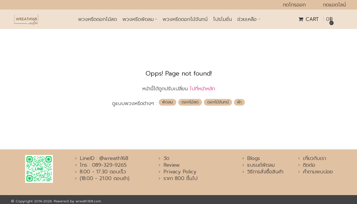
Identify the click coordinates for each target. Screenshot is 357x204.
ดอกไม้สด (190, 102)
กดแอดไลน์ (334, 5)
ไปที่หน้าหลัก (202, 89)
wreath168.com (88, 201)
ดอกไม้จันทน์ (218, 102)
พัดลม (167, 102)
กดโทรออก (294, 5)
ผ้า (239, 102)
